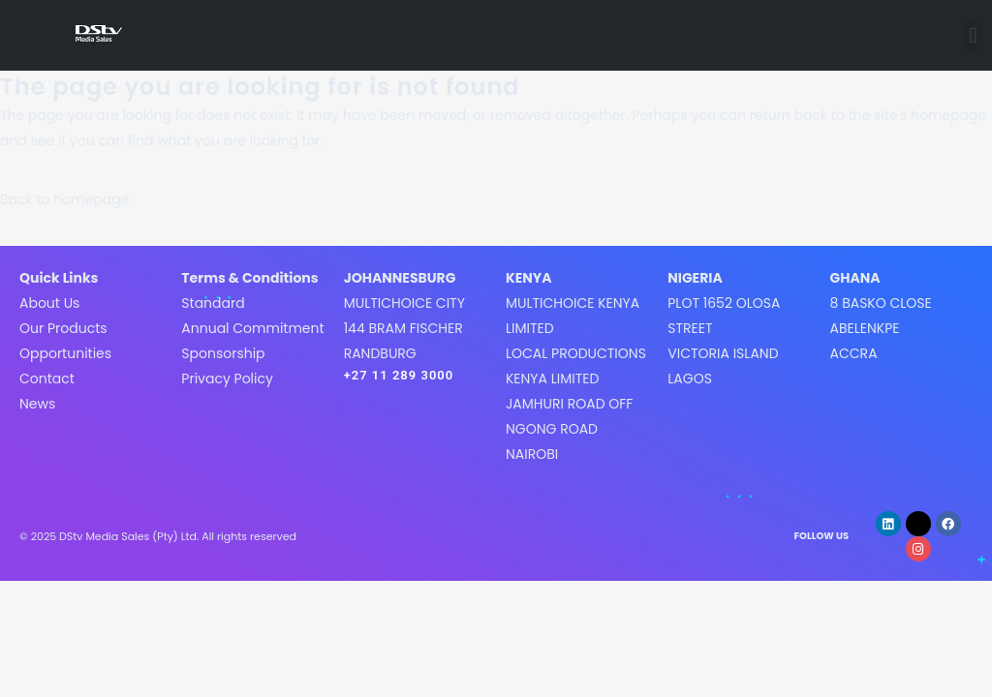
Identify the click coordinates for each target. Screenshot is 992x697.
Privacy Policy (227, 378)
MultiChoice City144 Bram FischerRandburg (404, 328)
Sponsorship (222, 353)
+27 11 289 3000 (399, 375)
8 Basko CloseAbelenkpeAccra (881, 328)
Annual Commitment (252, 328)
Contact (47, 378)
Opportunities (65, 353)
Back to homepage (64, 199)
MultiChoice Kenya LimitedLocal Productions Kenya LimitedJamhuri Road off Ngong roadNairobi (576, 378)
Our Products (63, 328)
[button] (973, 35)
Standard (212, 303)
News (37, 403)
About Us (49, 303)
